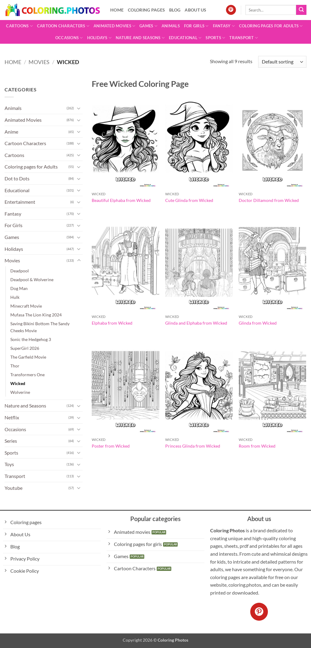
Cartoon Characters (63, 26)
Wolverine (20, 392)
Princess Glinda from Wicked (192, 445)
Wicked (17, 383)
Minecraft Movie (26, 306)
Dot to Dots (17, 178)
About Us (195, 9)
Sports (215, 38)
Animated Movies (114, 26)
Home (117, 9)
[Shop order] (282, 62)
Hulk (14, 297)
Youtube (13, 488)
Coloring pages (146, 9)
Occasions (69, 38)
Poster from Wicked (111, 445)
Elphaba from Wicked (112, 323)
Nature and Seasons (140, 38)
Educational (185, 38)
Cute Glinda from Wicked (189, 200)
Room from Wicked (257, 445)
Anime (11, 132)
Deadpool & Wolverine (31, 279)
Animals (171, 25)
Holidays (99, 38)
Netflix (12, 417)
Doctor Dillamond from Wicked (269, 200)
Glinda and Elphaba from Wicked (196, 323)
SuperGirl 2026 (24, 348)
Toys (9, 464)
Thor (14, 365)
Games (148, 26)
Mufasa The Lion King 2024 (36, 314)
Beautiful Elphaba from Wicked (121, 200)
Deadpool (19, 270)
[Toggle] (79, 108)
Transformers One (27, 374)
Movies (39, 62)
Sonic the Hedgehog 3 (30, 339)
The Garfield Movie (28, 357)
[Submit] (301, 10)
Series (11, 441)
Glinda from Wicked (258, 323)
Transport (243, 38)
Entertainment (20, 202)
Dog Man (19, 288)
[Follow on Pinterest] (231, 10)
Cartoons (19, 26)
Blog (174, 9)
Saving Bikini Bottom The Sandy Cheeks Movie (40, 327)
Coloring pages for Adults (271, 26)
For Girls (196, 26)
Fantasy (224, 26)
